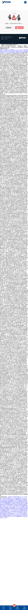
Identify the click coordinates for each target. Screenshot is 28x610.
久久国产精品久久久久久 (13, 507)
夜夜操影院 (9, 502)
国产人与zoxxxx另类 (4, 498)
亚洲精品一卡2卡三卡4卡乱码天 (12, 509)
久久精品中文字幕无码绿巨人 (8, 499)
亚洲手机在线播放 (23, 504)
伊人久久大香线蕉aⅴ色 (19, 500)
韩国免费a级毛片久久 (6, 511)
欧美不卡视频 (18, 508)
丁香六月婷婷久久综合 (21, 512)
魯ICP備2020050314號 (10, 45)
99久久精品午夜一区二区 (9, 512)
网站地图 (22, 52)
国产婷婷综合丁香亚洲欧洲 (19, 506)
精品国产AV (10, 496)
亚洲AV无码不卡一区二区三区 (20, 496)
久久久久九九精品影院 (16, 516)
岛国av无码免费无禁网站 (18, 502)
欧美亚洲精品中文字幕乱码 (12, 504)
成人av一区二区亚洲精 (14, 498)
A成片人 (8, 516)
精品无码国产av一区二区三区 (15, 513)
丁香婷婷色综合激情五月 (7, 515)
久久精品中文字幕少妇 (15, 503)
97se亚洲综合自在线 (17, 515)
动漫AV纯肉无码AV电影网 (9, 508)
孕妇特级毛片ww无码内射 (17, 511)
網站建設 (20, 45)
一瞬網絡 (25, 45)
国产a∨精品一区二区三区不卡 (6, 506)
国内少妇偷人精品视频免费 (7, 500)
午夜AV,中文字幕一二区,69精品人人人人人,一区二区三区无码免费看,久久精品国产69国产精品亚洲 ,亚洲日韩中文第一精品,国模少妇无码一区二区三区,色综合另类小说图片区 (14, 51)
